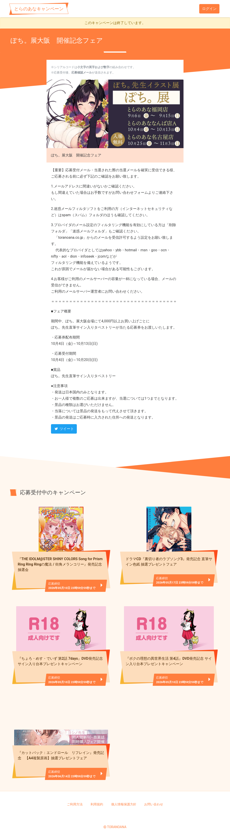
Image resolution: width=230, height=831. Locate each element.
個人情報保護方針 (123, 797)
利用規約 (97, 797)
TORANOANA (116, 820)
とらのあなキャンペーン (39, 8)
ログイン (209, 9)
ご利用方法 (75, 797)
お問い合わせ (153, 797)
